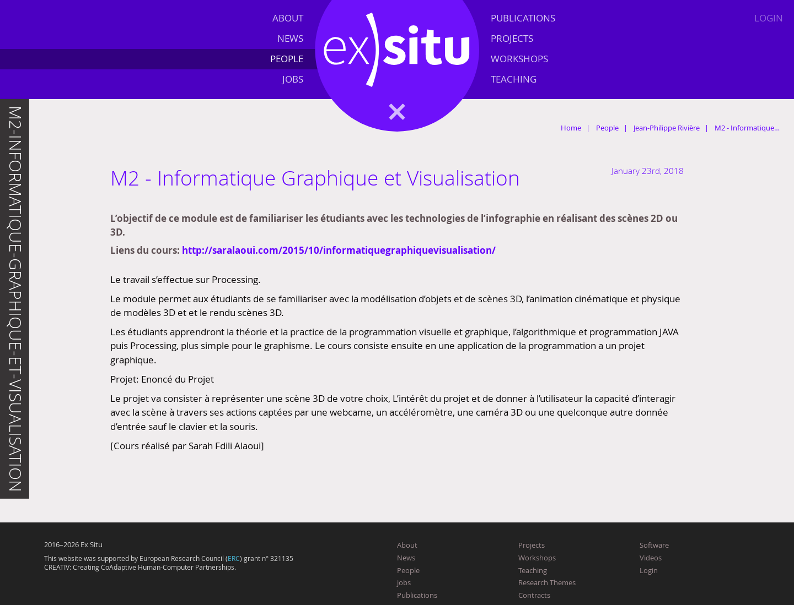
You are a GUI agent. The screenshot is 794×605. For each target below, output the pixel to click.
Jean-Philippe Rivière (667, 128)
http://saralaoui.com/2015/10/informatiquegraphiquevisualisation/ (339, 250)
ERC (234, 558)
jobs (292, 79)
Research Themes (547, 582)
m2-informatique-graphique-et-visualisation (15, 299)
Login (768, 18)
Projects (512, 38)
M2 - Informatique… (747, 128)
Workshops (519, 58)
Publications (523, 18)
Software (654, 545)
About (287, 18)
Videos (651, 558)
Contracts (534, 595)
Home (571, 128)
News (290, 38)
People (286, 58)
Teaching (514, 79)
